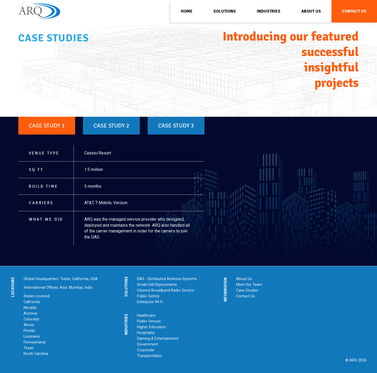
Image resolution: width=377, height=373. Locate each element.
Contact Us (245, 296)
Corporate (145, 350)
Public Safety (148, 296)
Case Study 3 (176, 125)
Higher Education (151, 327)
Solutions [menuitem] (224, 11)
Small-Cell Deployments (157, 284)
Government (147, 344)
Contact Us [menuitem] (354, 11)
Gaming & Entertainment (158, 338)
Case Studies (247, 290)
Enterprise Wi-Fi (150, 302)
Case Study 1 (47, 125)
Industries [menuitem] (268, 11)
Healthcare (146, 315)
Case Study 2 (111, 125)
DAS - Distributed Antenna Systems (167, 279)
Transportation (149, 356)
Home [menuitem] (186, 11)
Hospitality (146, 333)
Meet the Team (249, 284)
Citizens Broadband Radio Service (165, 290)
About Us (244, 279)
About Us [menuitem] (311, 11)
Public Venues (149, 321)
